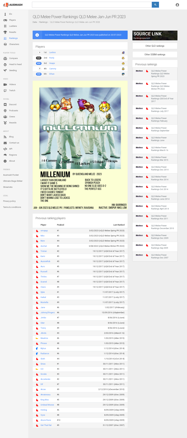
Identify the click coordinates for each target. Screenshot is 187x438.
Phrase (44, 343)
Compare (10, 58)
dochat (44, 246)
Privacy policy (9, 201)
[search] (92, 5)
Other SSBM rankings (155, 54)
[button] (177, 5)
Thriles (44, 277)
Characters (11, 44)
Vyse (43, 415)
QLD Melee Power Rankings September (152, 129)
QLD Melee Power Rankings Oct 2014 (152, 187)
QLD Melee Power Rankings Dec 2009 (152, 236)
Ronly (51, 58)
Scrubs (44, 374)
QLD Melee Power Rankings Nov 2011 (152, 217)
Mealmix (44, 338)
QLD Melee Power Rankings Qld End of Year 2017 (154, 98)
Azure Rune (46, 420)
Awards (9, 122)
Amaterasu (45, 395)
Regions (10, 155)
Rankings (10, 38)
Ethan (51, 74)
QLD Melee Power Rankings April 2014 (152, 207)
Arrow (43, 389)
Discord (9, 104)
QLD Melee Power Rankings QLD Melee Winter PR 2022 (152, 86)
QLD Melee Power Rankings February (151, 119)
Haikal (43, 297)
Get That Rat (46, 425)
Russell (44, 271)
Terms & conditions (12, 207)
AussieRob (45, 261)
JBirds (43, 333)
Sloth (43, 359)
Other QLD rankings (154, 46)
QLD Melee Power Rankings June (151, 139)
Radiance (45, 353)
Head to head (12, 64)
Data (35, 22)
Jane (43, 307)
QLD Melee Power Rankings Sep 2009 (152, 246)
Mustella (44, 302)
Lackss (52, 52)
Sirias (43, 364)
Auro (43, 266)
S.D (42, 369)
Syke (43, 292)
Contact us (11, 143)
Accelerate (45, 379)
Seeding (10, 70)
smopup (44, 231)
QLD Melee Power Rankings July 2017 (152, 109)
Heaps (52, 63)
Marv (43, 241)
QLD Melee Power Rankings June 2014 (152, 197)
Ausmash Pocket (11, 175)
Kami (43, 256)
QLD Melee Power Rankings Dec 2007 (152, 256)
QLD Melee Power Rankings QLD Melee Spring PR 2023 (152, 73)
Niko (42, 236)
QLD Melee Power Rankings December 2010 (155, 227)
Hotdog (44, 410)
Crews (9, 116)
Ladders (10, 26)
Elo (7, 14)
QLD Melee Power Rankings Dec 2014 (152, 168)
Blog (8, 136)
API (7, 149)
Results (9, 32)
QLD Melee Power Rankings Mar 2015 (152, 158)
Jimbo (43, 318)
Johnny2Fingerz (48, 312)
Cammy (52, 69)
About (9, 161)
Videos (9, 84)
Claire (43, 287)
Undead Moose (47, 405)
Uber (43, 323)
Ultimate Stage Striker (12, 181)
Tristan (44, 251)
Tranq (43, 328)
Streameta (7, 187)
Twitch (9, 90)
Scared (44, 282)
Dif (42, 384)
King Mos (45, 400)
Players (9, 20)
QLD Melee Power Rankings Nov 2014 (152, 178)
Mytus (43, 348)
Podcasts (10, 110)
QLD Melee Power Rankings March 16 (152, 148)
